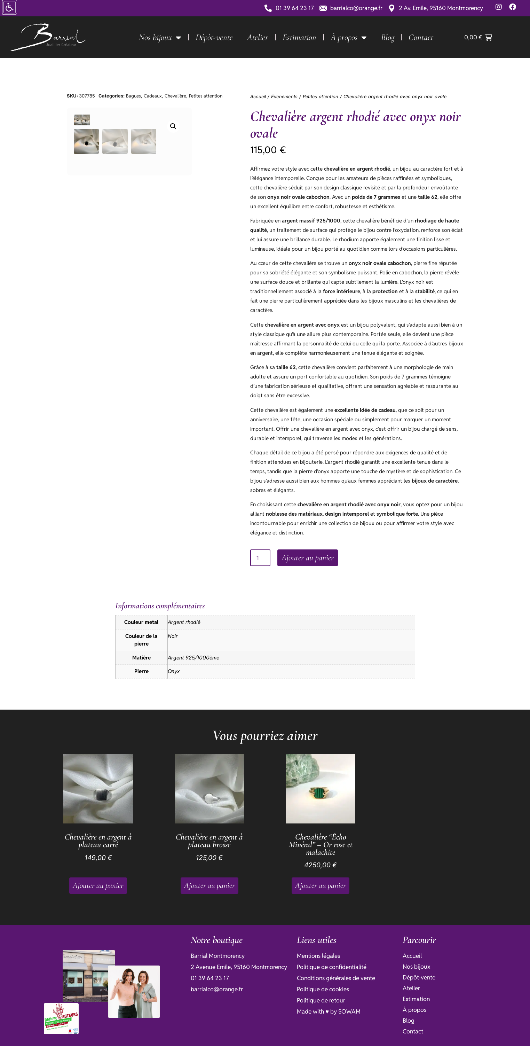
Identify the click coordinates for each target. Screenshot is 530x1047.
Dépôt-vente (214, 37)
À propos (349, 37)
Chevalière (175, 96)
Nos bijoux (160, 37)
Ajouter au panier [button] (98, 886)
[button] (203, 126)
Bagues (133, 96)
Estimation (299, 37)
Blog (387, 37)
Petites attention (205, 96)
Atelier (257, 37)
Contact (421, 37)
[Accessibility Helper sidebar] (8, 8)
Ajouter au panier (310, 558)
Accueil (258, 96)
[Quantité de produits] (260, 558)
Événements (284, 96)
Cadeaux (153, 96)
